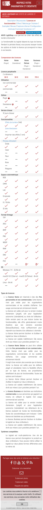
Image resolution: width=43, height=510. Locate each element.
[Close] (40, 491)
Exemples (5, 26)
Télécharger (26, 23)
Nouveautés (21, 20)
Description (11, 20)
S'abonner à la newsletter (21, 471)
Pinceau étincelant (9, 141)
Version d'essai (33, 33)
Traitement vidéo (21, 482)
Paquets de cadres (21, 486)
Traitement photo (21, 478)
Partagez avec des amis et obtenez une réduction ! (21, 458)
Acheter (35, 23)
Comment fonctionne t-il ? (25, 29)
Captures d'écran (23, 26)
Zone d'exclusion (11, 128)
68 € (6, 77)
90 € (26, 77)
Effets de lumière (11, 122)
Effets (19, 23)
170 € (37, 77)
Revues (13, 26)
